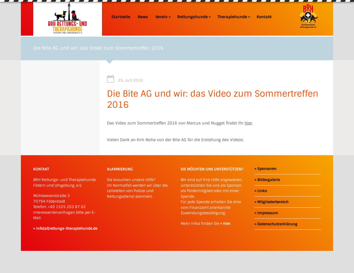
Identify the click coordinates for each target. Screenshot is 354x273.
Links (262, 190)
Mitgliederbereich (273, 201)
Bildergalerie (268, 179)
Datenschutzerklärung (277, 224)
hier (248, 123)
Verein (162, 17)
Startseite (120, 17)
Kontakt (264, 17)
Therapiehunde (233, 17)
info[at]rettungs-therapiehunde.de (66, 228)
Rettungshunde (193, 17)
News (143, 17)
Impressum (267, 213)
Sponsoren (267, 168)
